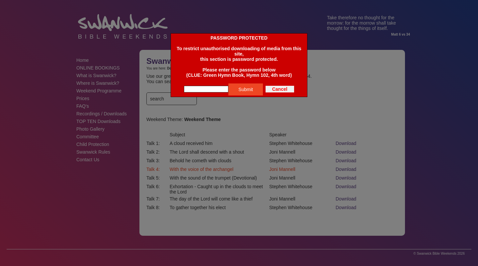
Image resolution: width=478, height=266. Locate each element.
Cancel (279, 89)
